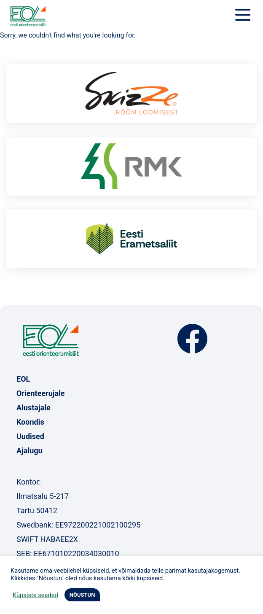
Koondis (30, 421)
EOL (23, 378)
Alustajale (33, 407)
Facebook (192, 339)
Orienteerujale (40, 393)
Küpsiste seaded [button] (35, 595)
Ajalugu (29, 450)
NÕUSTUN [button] (82, 595)
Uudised (30, 436)
